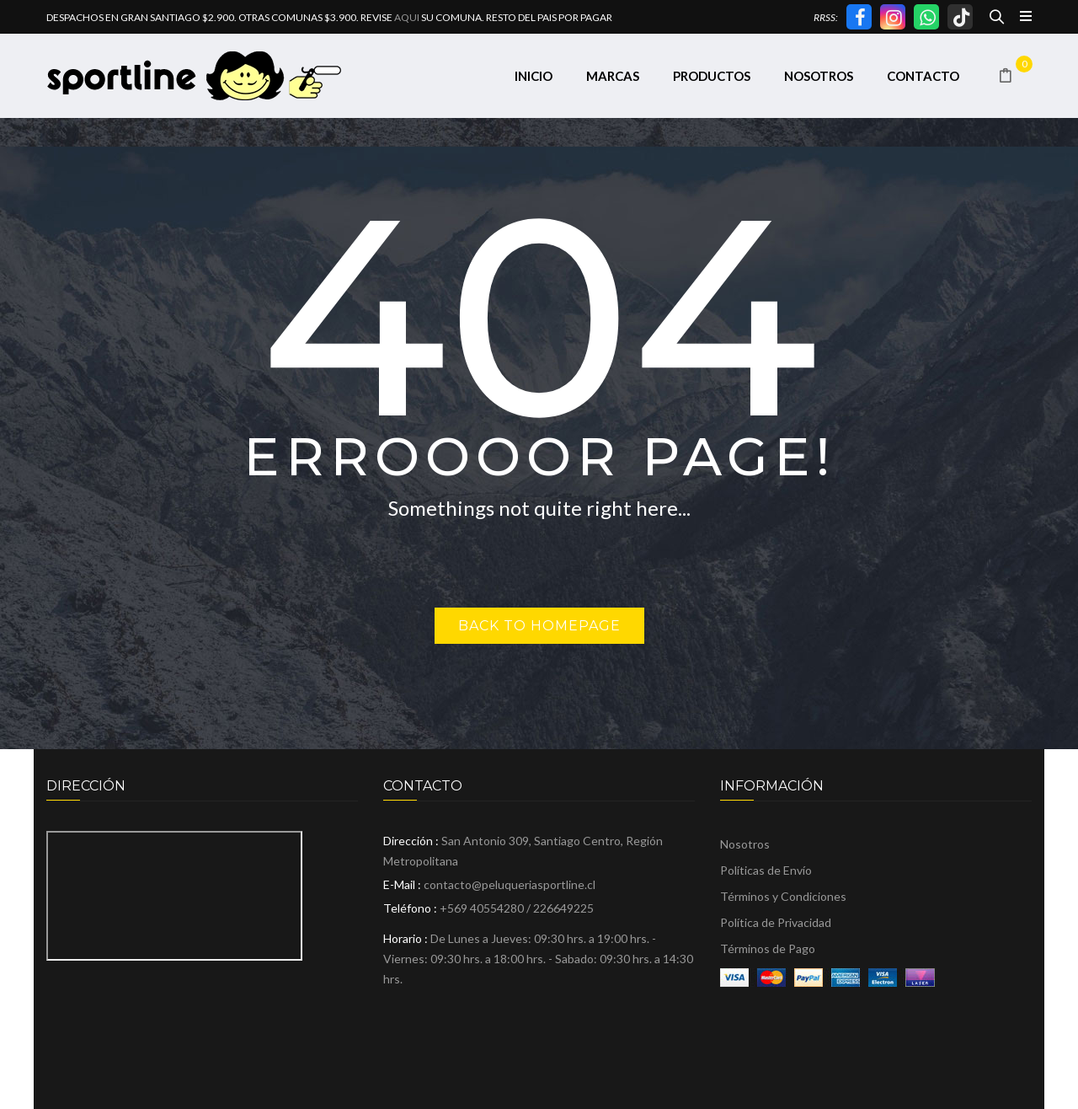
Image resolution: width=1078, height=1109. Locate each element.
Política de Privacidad (775, 922)
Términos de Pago (767, 948)
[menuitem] (533, 76)
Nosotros (745, 844)
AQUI (406, 17)
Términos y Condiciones (783, 896)
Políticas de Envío (766, 870)
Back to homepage (539, 626)
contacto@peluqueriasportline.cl (509, 884)
